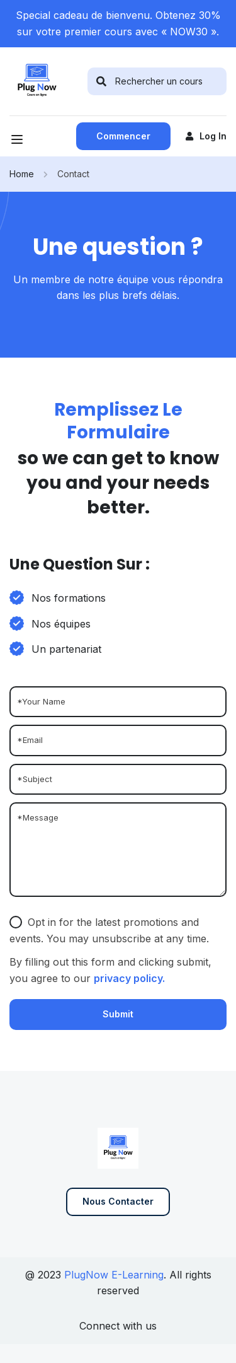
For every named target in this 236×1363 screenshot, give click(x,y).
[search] (101, 81)
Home (21, 173)
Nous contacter (118, 1201)
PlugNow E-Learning (114, 1274)
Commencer (123, 136)
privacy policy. (129, 978)
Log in (206, 136)
